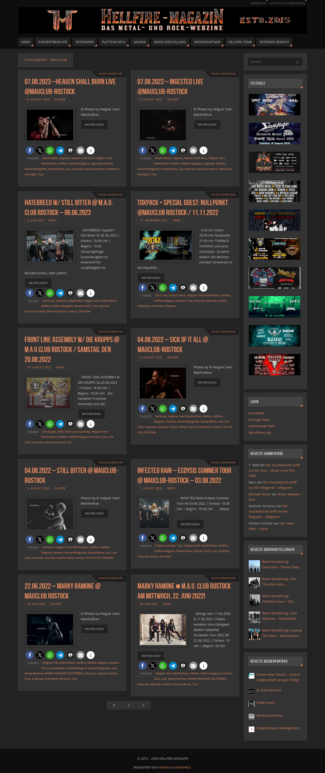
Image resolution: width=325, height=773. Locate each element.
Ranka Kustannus (270, 715)
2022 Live (161, 295)
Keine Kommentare (109, 73)
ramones (64, 678)
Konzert (108, 163)
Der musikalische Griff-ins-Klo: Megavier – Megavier (268, 511)
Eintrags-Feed (259, 420)
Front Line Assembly (77, 431)
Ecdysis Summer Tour (169, 545)
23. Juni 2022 (36, 604)
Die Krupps (49, 431)
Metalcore (112, 169)
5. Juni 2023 (35, 220)
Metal (183, 427)
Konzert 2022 (202, 551)
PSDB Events (266, 703)
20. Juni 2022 (149, 604)
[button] (30, 150)
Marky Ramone (34, 673)
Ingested (96, 163)
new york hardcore (199, 427)
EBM (60, 431)
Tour (41, 174)
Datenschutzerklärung (286, 3)
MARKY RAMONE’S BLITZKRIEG (64, 673)
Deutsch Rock (177, 295)
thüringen (31, 174)
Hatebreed (75, 300)
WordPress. (183, 767)
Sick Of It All (93, 557)
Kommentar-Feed (262, 426)
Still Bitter (85, 311)
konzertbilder (57, 668)
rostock (72, 311)
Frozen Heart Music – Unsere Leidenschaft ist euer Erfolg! (278, 677)
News (53, 220)
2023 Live (48, 300)
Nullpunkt (143, 306)
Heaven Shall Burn (82, 158)
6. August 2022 (151, 357)
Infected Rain (184, 551)
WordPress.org (260, 432)
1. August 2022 (151, 488)
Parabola (165, 767)
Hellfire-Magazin (79, 163)
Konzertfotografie (36, 169)
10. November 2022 (154, 220)
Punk (28, 678)
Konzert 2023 (82, 306)
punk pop (38, 678)
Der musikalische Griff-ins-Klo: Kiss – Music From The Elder (274, 470)
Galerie (60, 99)
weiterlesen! (94, 124)
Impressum (256, 3)
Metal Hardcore (57, 311)
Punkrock (185, 684)
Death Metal (50, 158)
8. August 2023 (38, 99)
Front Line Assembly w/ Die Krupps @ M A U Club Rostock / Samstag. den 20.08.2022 (72, 349)
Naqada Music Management (278, 728)
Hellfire (62, 163)
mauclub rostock (94, 169)
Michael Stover (260, 494)
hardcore (61, 300)
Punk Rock (51, 678)
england (64, 158)
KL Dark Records (269, 690)
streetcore (157, 306)
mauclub (77, 169)
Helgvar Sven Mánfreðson (100, 300)
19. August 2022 (39, 367)
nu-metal (165, 556)
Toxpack (170, 306)
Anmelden (256, 413)
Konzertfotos (56, 169)
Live (67, 169)
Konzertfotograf (77, 668)
